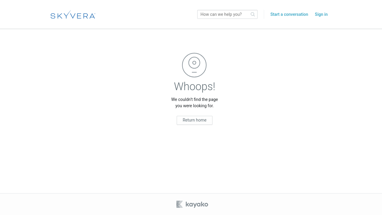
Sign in (321, 14)
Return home (195, 120)
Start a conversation (289, 14)
